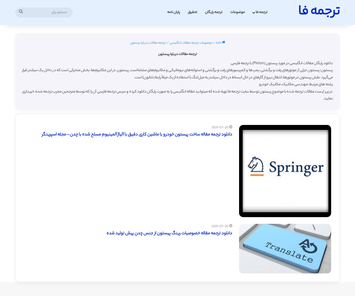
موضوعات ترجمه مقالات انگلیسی (190, 43)
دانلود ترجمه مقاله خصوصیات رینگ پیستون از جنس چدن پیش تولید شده (169, 233)
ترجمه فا (261, 12)
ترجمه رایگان (213, 12)
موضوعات (237, 12)
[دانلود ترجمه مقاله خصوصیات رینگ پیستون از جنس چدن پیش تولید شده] (285, 249)
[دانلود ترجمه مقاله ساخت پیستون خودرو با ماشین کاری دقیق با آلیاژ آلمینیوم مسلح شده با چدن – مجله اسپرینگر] (285, 171)
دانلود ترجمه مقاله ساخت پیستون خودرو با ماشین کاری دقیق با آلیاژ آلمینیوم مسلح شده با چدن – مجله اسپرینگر (137, 134)
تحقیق (192, 12)
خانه (220, 43)
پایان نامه (173, 12)
